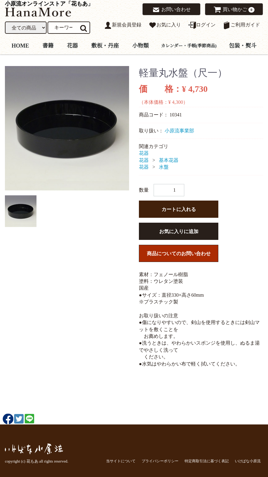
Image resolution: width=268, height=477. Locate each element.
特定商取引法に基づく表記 (207, 461)
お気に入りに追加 (178, 231)
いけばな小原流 (248, 461)
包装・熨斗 (242, 45)
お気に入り (165, 25)
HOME (20, 45)
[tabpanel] (67, 128)
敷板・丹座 (105, 45)
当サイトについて (121, 461)
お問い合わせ (171, 10)
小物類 (140, 45)
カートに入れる (179, 209)
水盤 (164, 167)
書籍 (47, 45)
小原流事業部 (179, 130)
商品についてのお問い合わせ (179, 253)
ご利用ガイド (241, 25)
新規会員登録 (122, 25)
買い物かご (232, 10)
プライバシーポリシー (160, 461)
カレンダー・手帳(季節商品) (188, 45)
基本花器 (168, 160)
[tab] (20, 211)
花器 (72, 45)
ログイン (202, 25)
